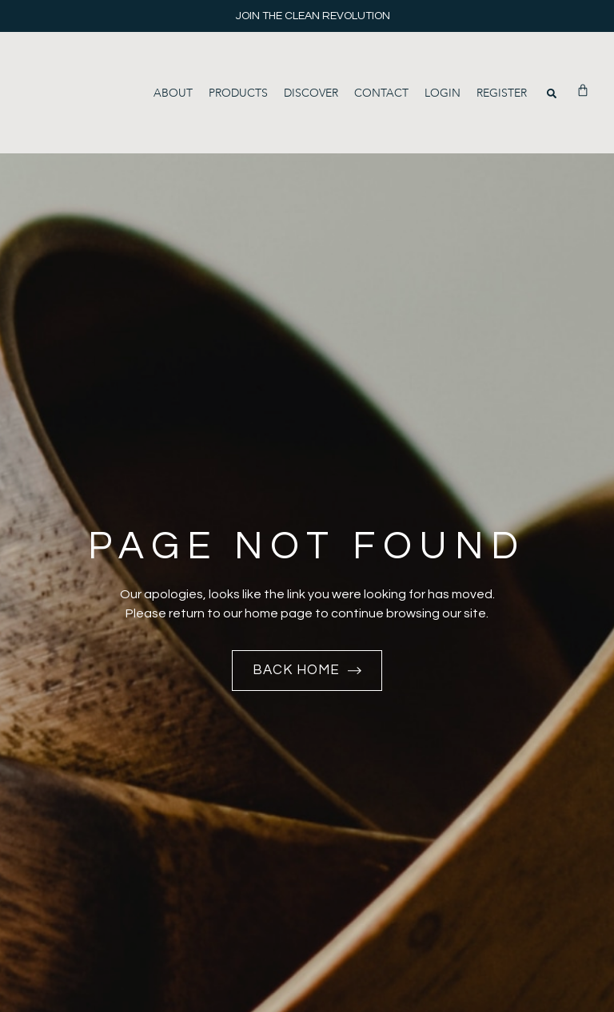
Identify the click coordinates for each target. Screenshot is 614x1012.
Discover (311, 93)
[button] (551, 93)
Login (442, 93)
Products (238, 93)
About (173, 93)
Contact (381, 93)
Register (501, 93)
